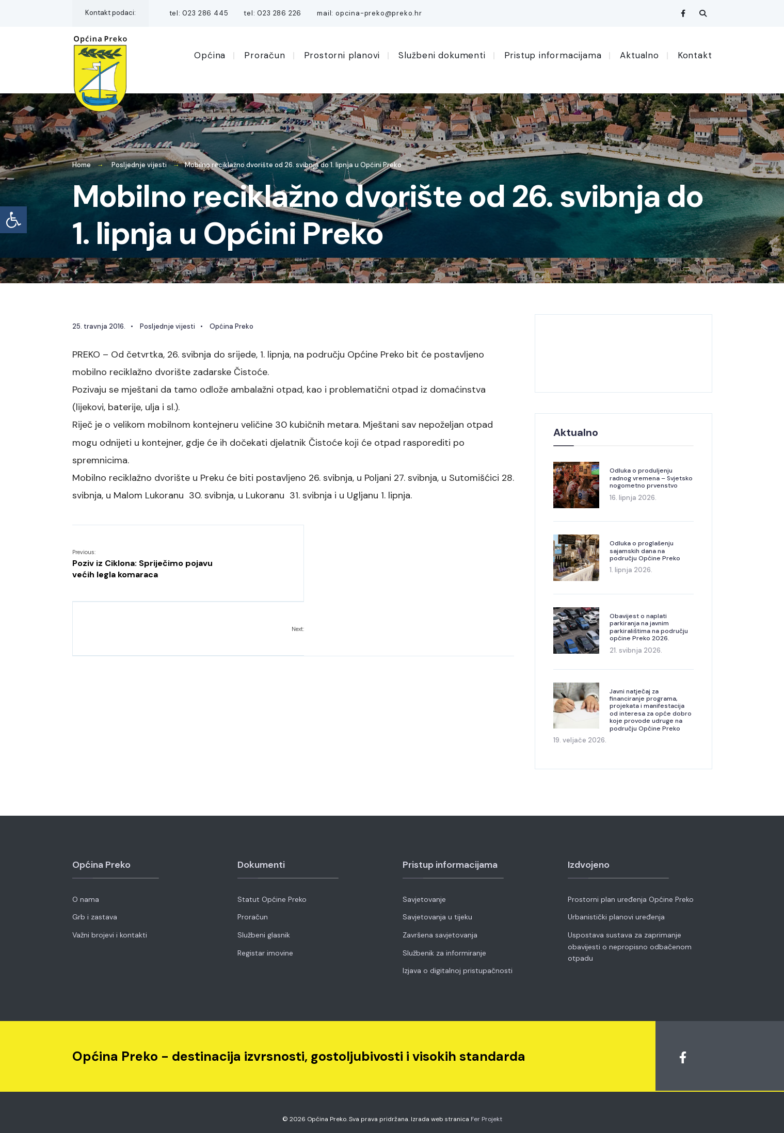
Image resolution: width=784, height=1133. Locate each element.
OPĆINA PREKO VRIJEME (623, 346)
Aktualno (639, 55)
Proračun (264, 55)
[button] (13, 219)
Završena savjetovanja (440, 927)
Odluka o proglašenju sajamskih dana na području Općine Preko (645, 543)
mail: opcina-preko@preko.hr (369, 13)
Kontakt (695, 55)
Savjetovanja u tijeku (437, 909)
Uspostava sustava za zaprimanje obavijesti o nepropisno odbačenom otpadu (630, 939)
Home (81, 157)
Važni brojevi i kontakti (109, 927)
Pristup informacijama (553, 55)
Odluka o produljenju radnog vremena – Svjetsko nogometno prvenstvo (651, 470)
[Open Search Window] (703, 13)
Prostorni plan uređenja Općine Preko (631, 892)
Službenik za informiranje (444, 945)
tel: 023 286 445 (199, 13)
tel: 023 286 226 (272, 13)
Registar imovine (265, 945)
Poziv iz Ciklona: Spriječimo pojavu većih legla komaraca (142, 556)
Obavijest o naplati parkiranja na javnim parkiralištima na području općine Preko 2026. (649, 620)
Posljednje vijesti (139, 157)
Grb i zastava (94, 909)
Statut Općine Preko (272, 892)
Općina (210, 55)
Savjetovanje (424, 892)
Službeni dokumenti (441, 55)
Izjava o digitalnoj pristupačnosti (458, 963)
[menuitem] (213, 55)
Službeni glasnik (263, 927)
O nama (85, 892)
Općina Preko (231, 319)
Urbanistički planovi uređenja (616, 909)
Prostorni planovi (342, 55)
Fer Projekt (486, 1112)
